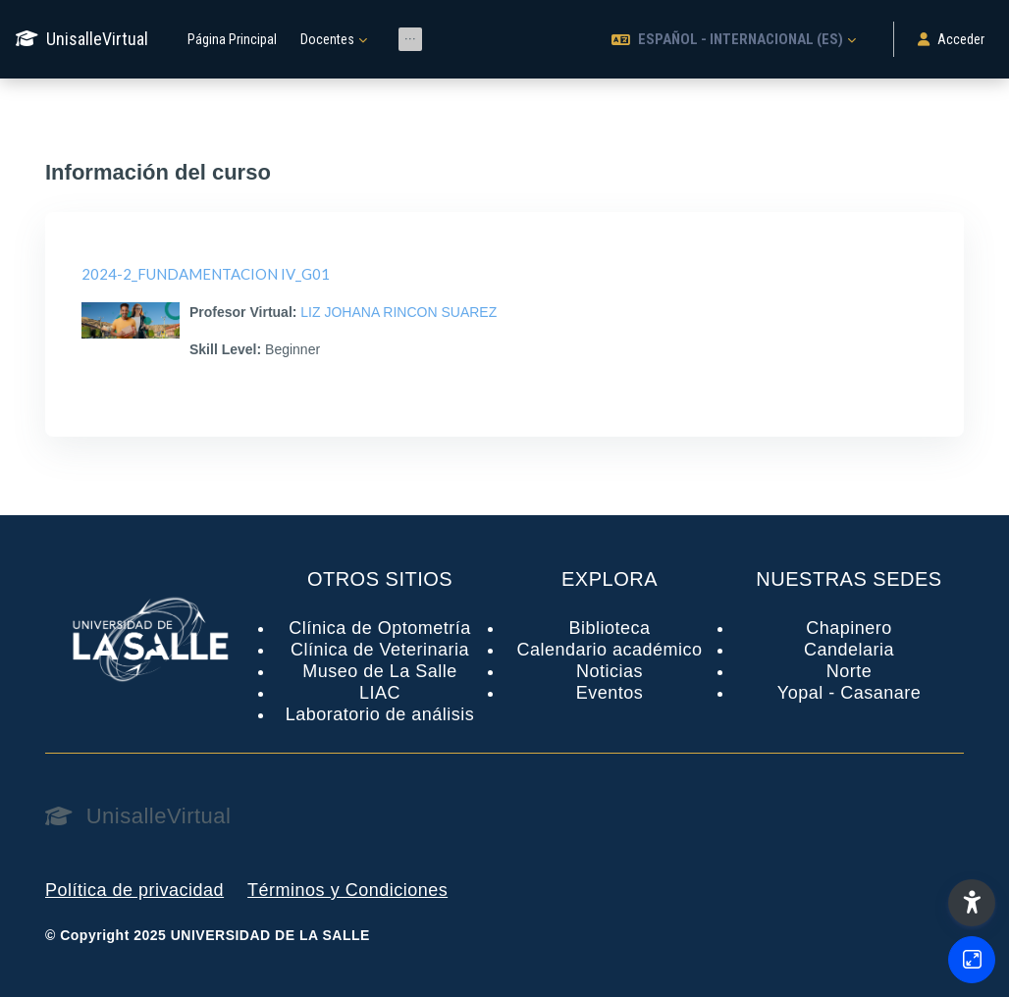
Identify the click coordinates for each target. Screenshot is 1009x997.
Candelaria (849, 649)
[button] (734, 39)
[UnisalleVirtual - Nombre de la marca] (82, 39)
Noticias (609, 671)
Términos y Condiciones (347, 890)
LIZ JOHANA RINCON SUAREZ (398, 312)
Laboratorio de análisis (380, 714)
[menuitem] (410, 39)
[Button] (971, 959)
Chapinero (849, 628)
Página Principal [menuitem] (232, 39)
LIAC (379, 693)
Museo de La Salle (379, 671)
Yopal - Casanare (849, 693)
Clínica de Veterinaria (380, 649)
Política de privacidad (134, 890)
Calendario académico (609, 649)
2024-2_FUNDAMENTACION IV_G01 (205, 274)
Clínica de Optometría (380, 628)
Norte (849, 671)
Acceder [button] (951, 39)
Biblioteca (609, 628)
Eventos (610, 693)
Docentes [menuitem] (327, 39)
